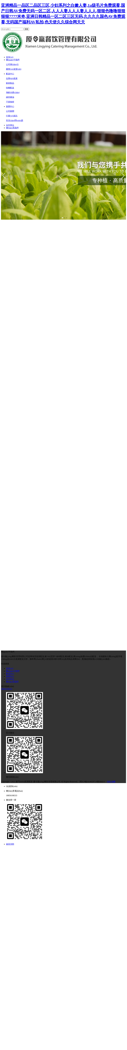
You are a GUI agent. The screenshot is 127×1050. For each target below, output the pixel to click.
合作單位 (10, 125)
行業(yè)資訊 (11, 116)
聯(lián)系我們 (12, 128)
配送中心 (10, 74)
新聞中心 (10, 106)
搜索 (26, 29)
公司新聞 (10, 111)
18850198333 (6, 689)
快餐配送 (10, 88)
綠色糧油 (10, 97)
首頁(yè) (9, 57)
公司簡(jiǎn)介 (12, 64)
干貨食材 (10, 102)
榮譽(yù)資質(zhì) (13, 69)
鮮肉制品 (10, 83)
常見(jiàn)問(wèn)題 (14, 120)
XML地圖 (111, 782)
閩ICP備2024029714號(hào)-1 (92, 782)
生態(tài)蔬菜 (12, 78)
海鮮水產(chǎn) (13, 92)
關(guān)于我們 (12, 60)
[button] (4, 175)
